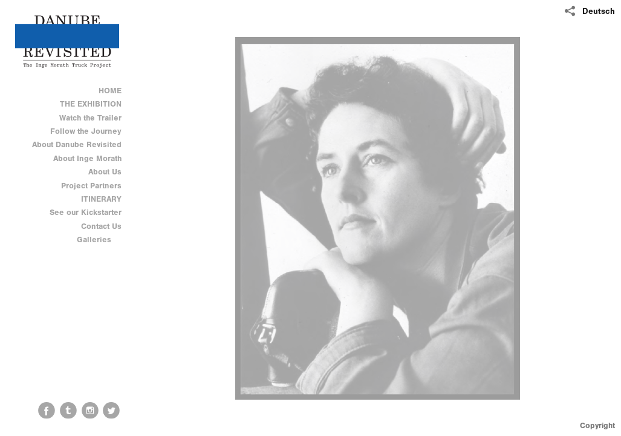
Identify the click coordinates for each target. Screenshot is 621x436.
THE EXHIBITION (91, 103)
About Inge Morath (87, 158)
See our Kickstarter (86, 212)
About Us (105, 171)
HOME (110, 90)
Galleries (99, 239)
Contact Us (101, 226)
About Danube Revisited (77, 144)
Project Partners (91, 185)
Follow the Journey (86, 131)
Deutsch (598, 11)
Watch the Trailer (90, 117)
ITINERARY (101, 198)
